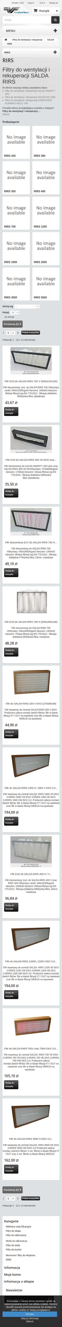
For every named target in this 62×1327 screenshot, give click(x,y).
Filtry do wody (13, 1245)
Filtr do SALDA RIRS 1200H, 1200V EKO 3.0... (31, 961)
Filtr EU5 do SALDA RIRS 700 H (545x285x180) (30, 621)
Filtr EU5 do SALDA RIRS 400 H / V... (31, 874)
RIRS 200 (10, 155)
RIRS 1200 (40, 226)
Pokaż (5, 312)
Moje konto (12, 1274)
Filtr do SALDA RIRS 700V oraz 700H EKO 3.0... (31, 1048)
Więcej (5, 114)
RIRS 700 (10, 226)
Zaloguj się (53, 3)
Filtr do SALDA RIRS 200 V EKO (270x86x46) (31, 703)
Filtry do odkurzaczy (16, 1235)
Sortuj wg (7, 306)
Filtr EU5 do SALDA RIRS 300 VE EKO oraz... (31, 459)
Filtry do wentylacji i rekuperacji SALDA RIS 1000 (30, 97)
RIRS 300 (39, 155)
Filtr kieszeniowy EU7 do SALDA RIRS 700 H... (31, 542)
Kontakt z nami (18, 3)
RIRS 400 (39, 191)
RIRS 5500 (40, 297)
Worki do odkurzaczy (16, 1241)
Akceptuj (30, 1314)
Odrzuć (29, 1321)
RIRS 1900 (10, 262)
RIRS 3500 (10, 297)
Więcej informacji (30, 1318)
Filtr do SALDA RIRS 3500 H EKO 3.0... (31, 1138)
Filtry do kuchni (13, 1249)
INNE (8, 1259)
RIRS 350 (10, 191)
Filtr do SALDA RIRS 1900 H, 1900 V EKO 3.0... (30, 788)
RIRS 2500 (40, 262)
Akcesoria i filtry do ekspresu (20, 1255)
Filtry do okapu (13, 1231)
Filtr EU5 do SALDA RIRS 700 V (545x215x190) (31, 381)
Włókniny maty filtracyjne (18, 1226)
